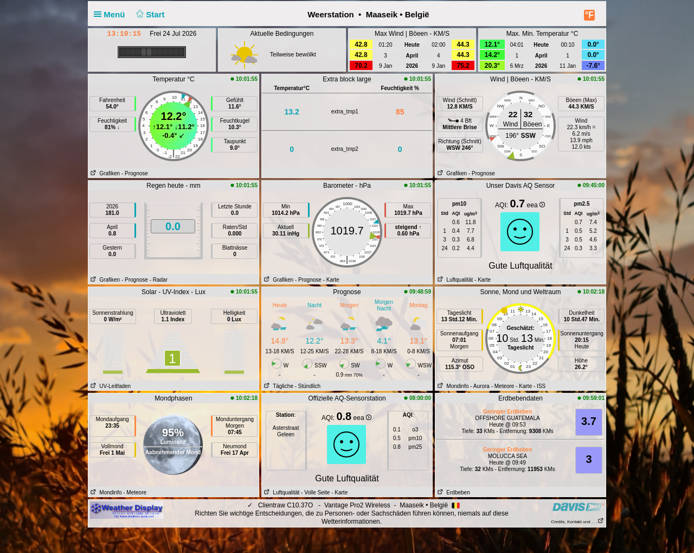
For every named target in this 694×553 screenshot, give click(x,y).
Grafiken (104, 173)
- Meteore (503, 386)
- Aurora (480, 386)
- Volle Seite (315, 492)
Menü (112, 14)
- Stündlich (307, 386)
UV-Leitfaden (109, 386)
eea (536, 205)
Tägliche (277, 386)
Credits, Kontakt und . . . (577, 521)
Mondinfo (451, 386)
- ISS (539, 386)
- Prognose (134, 173)
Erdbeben (452, 492)
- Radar (159, 280)
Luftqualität (454, 280)
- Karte (331, 280)
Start (149, 14)
